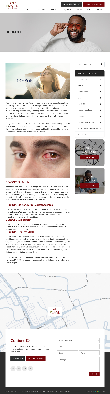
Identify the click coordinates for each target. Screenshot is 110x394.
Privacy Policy (44, 390)
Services (54, 9)
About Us (41, 9)
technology (82, 136)
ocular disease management (89, 129)
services (81, 86)
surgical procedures (85, 111)
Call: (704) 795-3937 (36, 358)
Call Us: (71, 4)
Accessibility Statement (63, 390)
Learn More (89, 158)
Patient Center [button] (83, 9)
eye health (82, 104)
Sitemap (52, 390)
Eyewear (67, 9)
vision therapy (83, 80)
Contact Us (100, 9)
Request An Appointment (94, 4)
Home (29, 9)
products (81, 117)
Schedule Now (17, 358)
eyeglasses (82, 98)
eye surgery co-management (89, 123)
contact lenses (83, 92)
